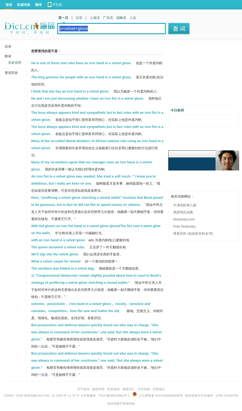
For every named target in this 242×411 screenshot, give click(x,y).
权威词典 (23, 5)
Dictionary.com (184, 219)
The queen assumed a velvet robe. (58, 247)
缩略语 (121, 18)
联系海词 (113, 389)
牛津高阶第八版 (184, 205)
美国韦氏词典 (183, 212)
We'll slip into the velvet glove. (55, 254)
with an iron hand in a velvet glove (58, 240)
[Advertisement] (203, 74)
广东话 (108, 18)
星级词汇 (128, 389)
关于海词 (83, 389)
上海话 (95, 18)
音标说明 (14, 62)
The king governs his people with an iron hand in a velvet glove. (81, 77)
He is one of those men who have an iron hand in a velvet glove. (81, 63)
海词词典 (30, 395)
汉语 (79, 18)
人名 (133, 18)
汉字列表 (144, 389)
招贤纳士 (159, 389)
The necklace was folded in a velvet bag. (63, 268)
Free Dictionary (184, 226)
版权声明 (98, 389)
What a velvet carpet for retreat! (56, 261)
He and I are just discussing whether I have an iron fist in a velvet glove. (87, 98)
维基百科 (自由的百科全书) (193, 233)
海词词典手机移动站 (121, 403)
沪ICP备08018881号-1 (114, 395)
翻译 (38, 5)
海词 (8, 5)
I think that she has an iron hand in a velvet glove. (70, 91)
